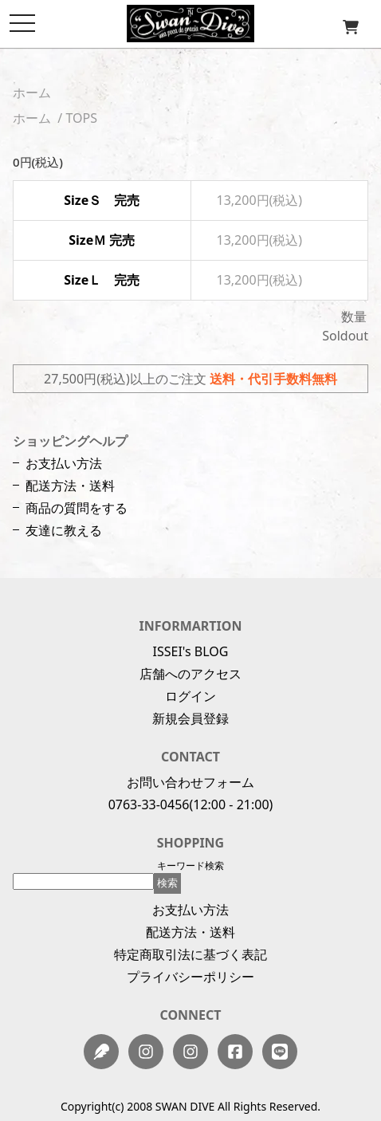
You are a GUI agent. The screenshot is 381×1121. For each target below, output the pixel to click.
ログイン (190, 696)
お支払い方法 (64, 463)
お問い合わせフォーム (190, 782)
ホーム (32, 92)
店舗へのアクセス (190, 673)
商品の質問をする (77, 508)
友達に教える (64, 530)
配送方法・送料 (70, 485)
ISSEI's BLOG (191, 651)
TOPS (81, 118)
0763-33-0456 (149, 804)
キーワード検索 (190, 865)
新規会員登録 (190, 718)
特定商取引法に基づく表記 (190, 954)
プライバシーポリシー (190, 976)
